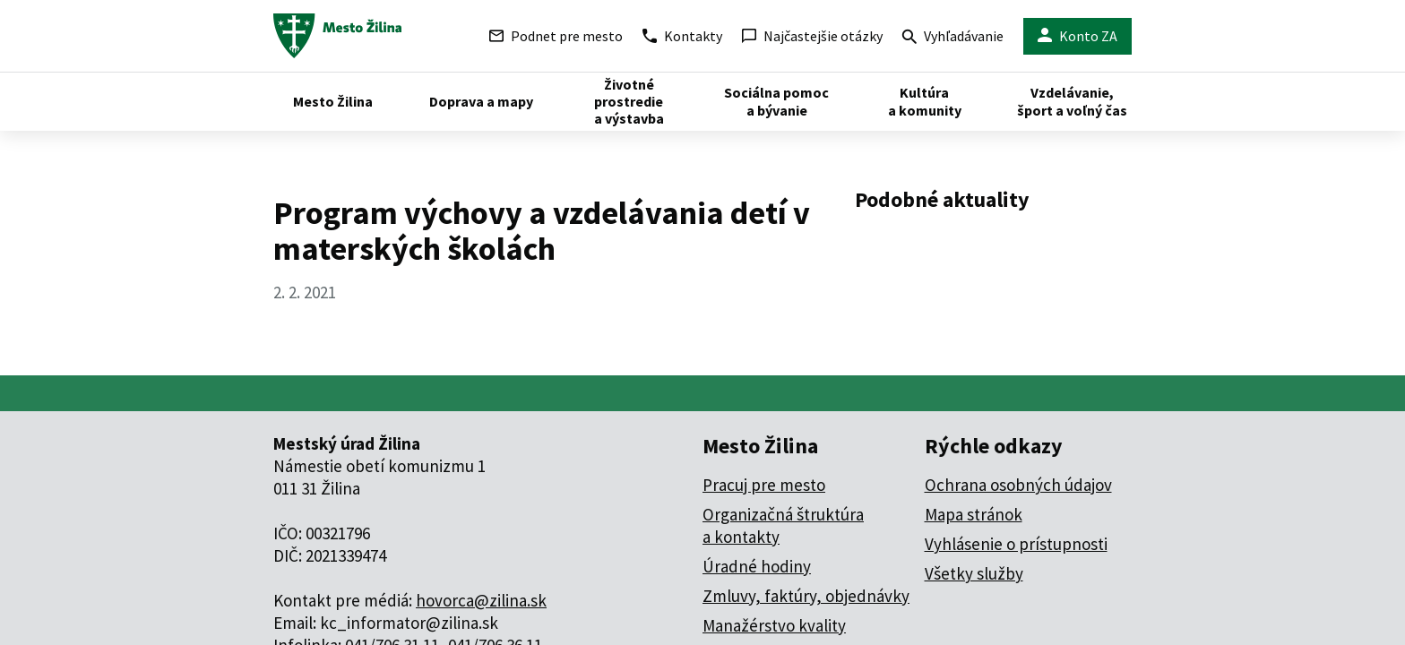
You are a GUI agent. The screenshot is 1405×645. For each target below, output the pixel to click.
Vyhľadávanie (953, 38)
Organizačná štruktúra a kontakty (783, 525)
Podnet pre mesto (556, 36)
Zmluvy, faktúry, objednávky (805, 595)
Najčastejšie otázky (812, 36)
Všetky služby (974, 573)
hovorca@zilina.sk (481, 600)
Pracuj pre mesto (763, 484)
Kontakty (682, 36)
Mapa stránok (973, 514)
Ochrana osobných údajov (1018, 484)
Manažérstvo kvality (774, 625)
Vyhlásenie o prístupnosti (1016, 544)
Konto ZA (1077, 36)
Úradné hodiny (756, 566)
